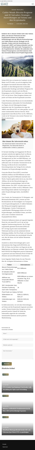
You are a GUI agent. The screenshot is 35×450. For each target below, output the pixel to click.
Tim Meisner (10, 23)
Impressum (5, 446)
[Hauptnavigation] (32, 4)
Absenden (7, 363)
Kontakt (4, 444)
